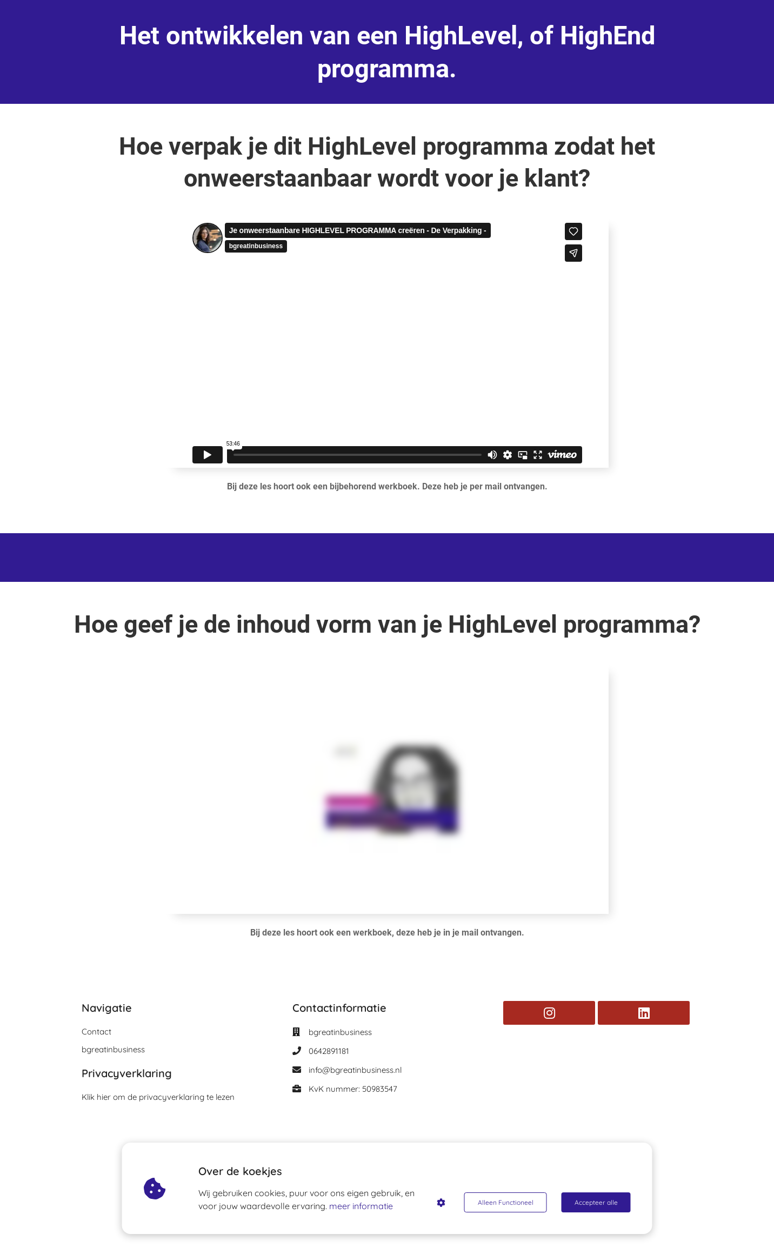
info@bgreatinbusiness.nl (355, 1070)
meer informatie (361, 1205)
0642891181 (329, 1051)
